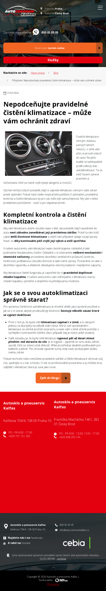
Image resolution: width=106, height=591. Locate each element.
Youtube (25, 543)
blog (56, 72)
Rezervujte (68, 48)
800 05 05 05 (67, 524)
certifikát (61, 558)
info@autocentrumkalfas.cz (74, 530)
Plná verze (53, 584)
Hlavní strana (38, 72)
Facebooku (37, 537)
